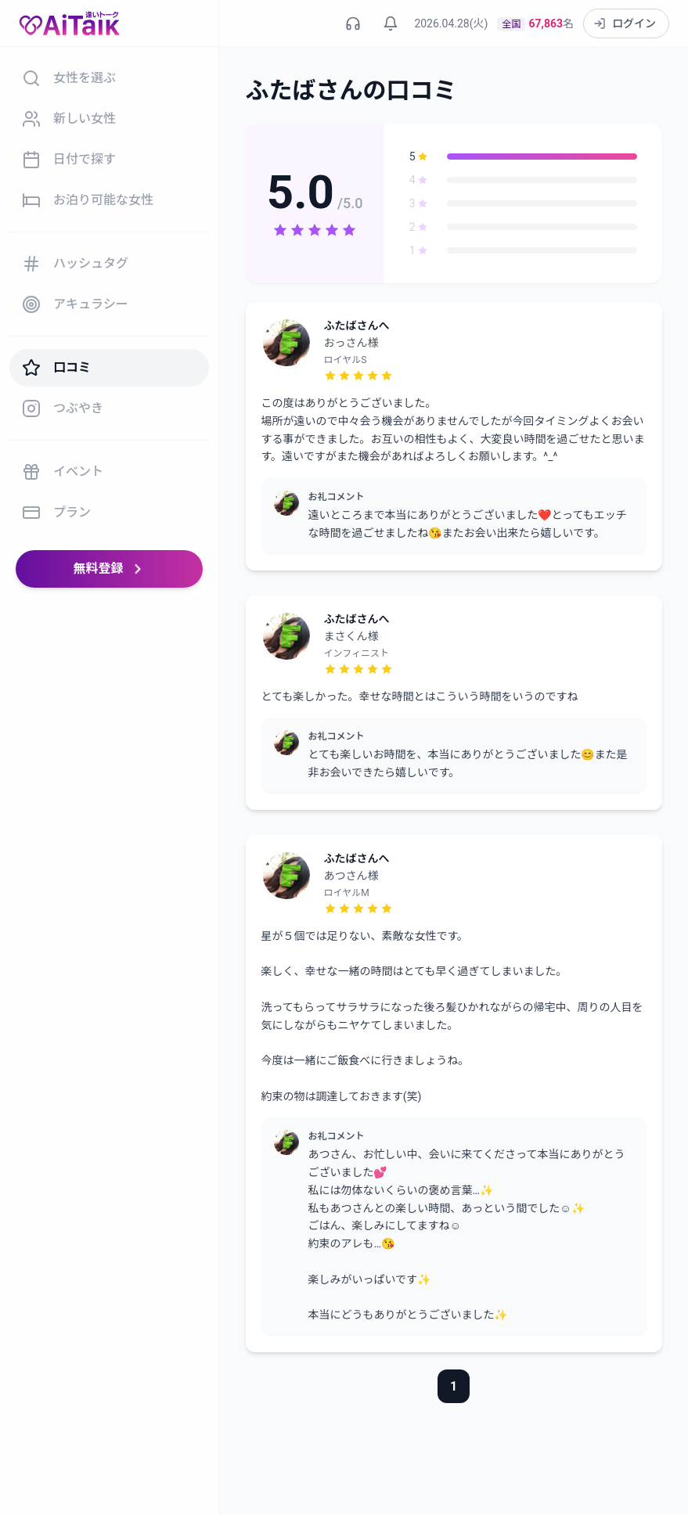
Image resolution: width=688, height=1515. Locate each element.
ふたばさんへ (357, 325)
